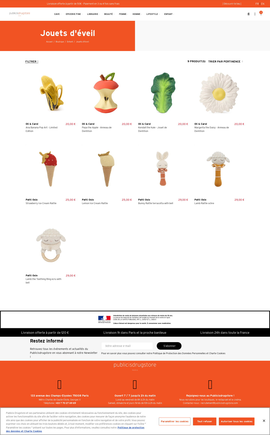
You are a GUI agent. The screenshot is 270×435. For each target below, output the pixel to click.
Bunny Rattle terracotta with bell (155, 203)
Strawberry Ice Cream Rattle (41, 203)
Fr (258, 3)
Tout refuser (204, 421)
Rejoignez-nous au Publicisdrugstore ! (210, 395)
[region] (135, 421)
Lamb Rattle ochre (204, 203)
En (262, 3)
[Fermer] (264, 421)
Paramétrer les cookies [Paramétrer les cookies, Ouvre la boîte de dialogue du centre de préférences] (174, 421)
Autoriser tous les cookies (236, 421)
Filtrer (30, 61)
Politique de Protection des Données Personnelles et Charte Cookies (189, 353)
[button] (232, 4)
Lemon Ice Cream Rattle (95, 203)
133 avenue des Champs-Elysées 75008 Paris (60, 395)
